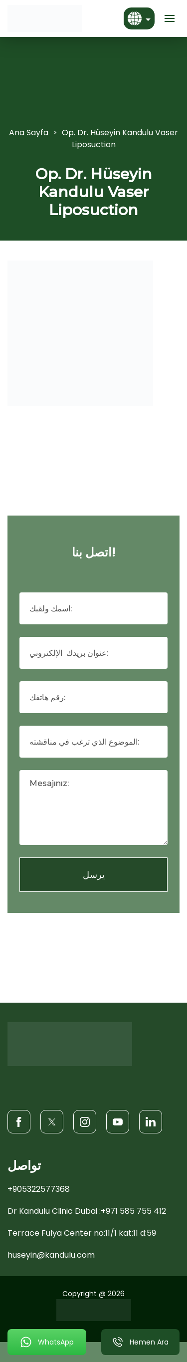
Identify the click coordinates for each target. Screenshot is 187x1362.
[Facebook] (19, 1121)
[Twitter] (52, 1121)
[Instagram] (85, 1121)
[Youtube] (118, 1121)
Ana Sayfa (28, 132)
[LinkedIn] (151, 1121)
